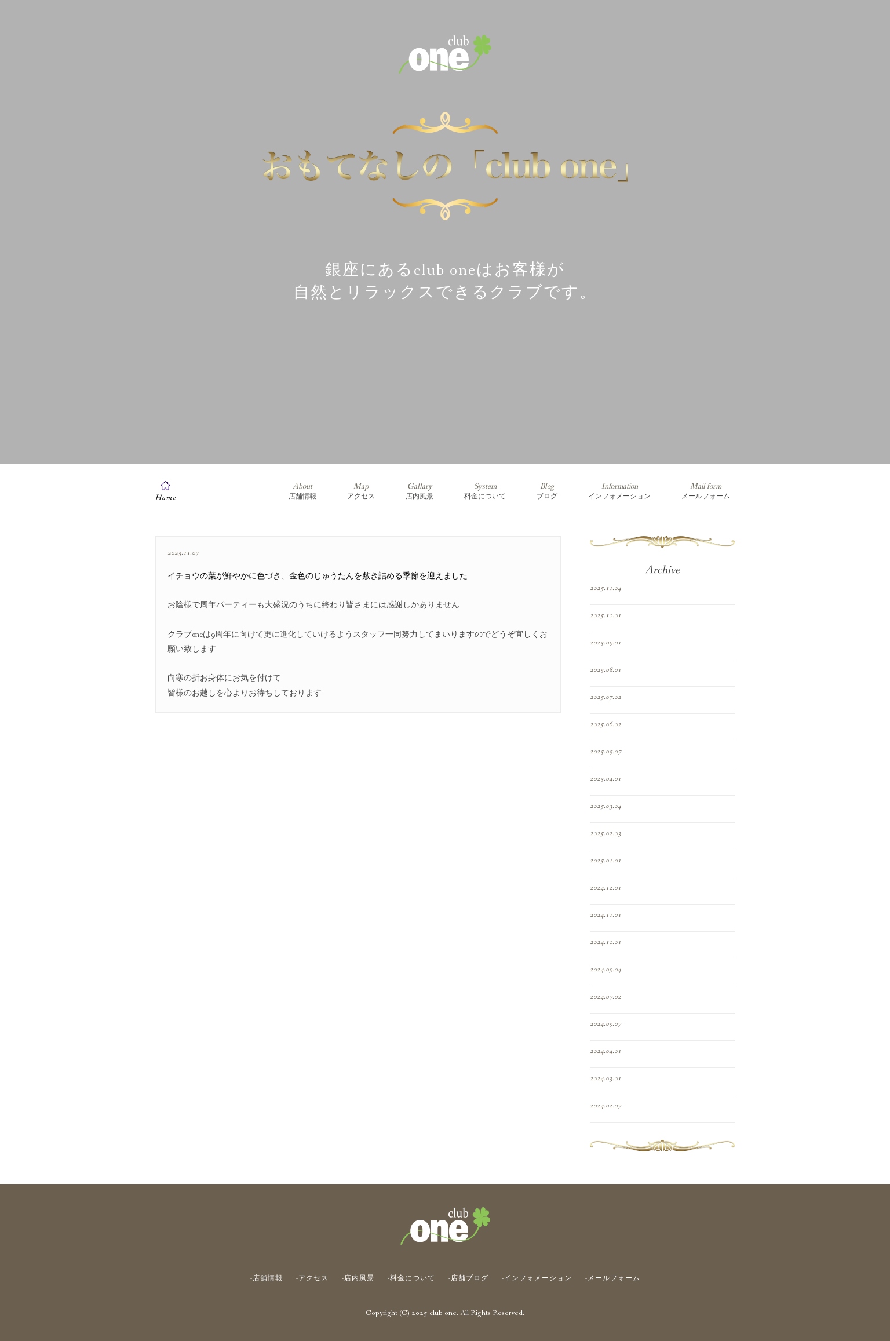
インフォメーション (619, 491)
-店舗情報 (266, 1278)
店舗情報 (302, 491)
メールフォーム (705, 491)
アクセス (361, 491)
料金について (485, 491)
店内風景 (419, 491)
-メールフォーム (612, 1278)
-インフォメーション (537, 1278)
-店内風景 (358, 1278)
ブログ (547, 491)
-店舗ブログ (468, 1278)
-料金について (411, 1278)
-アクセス (312, 1278)
